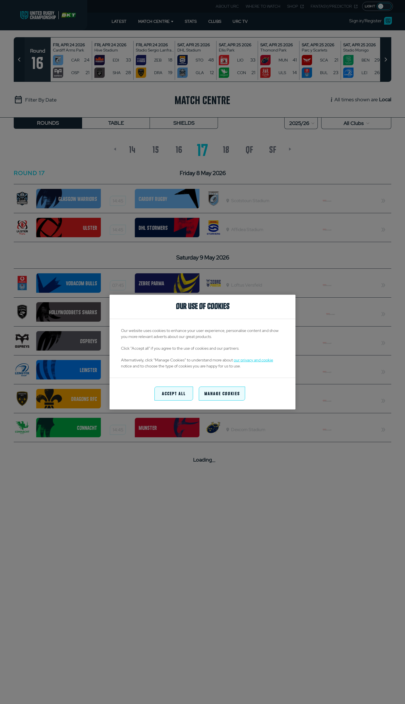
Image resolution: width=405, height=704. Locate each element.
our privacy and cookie (253, 360)
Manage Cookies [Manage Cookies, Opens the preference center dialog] (222, 393)
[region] (202, 352)
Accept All (174, 393)
